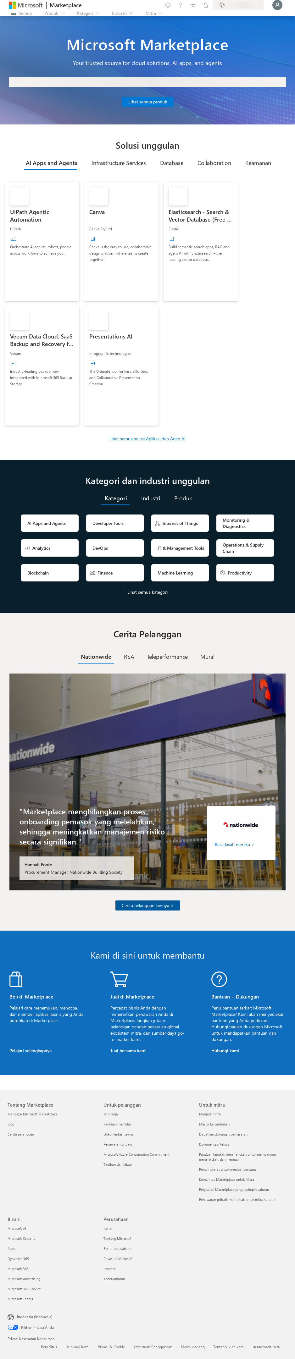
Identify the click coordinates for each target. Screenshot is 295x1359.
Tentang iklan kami (228, 1346)
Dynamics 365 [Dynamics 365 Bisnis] (18, 1258)
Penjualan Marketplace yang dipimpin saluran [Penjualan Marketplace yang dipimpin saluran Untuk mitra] (234, 1189)
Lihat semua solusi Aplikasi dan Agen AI (147, 439)
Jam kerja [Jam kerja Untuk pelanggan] (110, 1114)
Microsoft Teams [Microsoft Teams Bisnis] (20, 1298)
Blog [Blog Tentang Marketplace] (11, 1124)
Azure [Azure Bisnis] (12, 1248)
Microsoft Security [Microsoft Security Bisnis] (21, 1238)
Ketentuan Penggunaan (152, 1346)
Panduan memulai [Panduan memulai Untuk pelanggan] (117, 1124)
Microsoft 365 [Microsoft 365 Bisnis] (18, 1268)
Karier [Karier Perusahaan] (108, 1228)
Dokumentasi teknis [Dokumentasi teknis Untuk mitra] (214, 1144)
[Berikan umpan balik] (168, 5)
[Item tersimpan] (193, 5)
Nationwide (96, 656)
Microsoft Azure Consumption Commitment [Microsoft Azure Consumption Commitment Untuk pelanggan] (136, 1154)
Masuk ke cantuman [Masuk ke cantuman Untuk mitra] (214, 1124)
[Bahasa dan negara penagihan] (238, 5)
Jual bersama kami (128, 1051)
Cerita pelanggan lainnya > (148, 905)
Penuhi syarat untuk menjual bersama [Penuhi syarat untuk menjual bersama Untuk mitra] (228, 1169)
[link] (42, 241)
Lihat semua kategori (147, 592)
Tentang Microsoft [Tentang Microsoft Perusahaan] (117, 1238)
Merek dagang (193, 1346)
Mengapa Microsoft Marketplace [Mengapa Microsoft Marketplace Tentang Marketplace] (33, 1114)
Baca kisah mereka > (234, 844)
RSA (129, 656)
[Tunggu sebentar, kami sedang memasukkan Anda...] (277, 5)
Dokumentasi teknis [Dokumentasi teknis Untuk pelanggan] (118, 1134)
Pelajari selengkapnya (30, 1051)
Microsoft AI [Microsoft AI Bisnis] (17, 1228)
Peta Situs (49, 1346)
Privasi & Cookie (111, 1346)
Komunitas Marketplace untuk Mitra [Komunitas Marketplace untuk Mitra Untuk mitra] (226, 1179)
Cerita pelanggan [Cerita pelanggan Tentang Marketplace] (21, 1134)
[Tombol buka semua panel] (21, 13)
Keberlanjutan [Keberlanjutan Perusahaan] (114, 1278)
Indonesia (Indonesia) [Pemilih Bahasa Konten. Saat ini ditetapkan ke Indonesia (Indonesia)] (35, 1316)
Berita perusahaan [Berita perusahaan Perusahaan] (117, 1248)
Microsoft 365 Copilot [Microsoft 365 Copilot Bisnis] (24, 1288)
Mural (207, 656)
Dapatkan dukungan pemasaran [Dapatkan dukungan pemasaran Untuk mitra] (223, 1134)
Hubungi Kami (77, 1346)
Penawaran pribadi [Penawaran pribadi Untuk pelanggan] (117, 1144)
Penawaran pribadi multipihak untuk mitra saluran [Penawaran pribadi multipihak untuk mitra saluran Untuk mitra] (237, 1199)
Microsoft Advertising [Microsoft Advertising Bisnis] (24, 1278)
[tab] (51, 163)
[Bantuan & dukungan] (180, 5)
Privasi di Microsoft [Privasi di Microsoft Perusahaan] (118, 1258)
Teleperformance (167, 656)
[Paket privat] (206, 5)
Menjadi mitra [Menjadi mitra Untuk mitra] (210, 1114)
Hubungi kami (225, 1051)
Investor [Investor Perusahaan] (109, 1268)
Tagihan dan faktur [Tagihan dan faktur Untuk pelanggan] (117, 1164)
